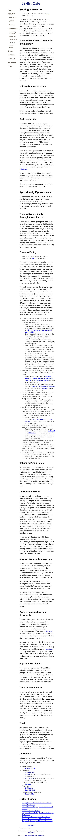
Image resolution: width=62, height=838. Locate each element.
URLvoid (49, 631)
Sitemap (34, 835)
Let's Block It (29, 778)
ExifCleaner (29, 788)
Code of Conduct (11, 21)
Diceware (44, 388)
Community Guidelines (12, 32)
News (10, 10)
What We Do (12, 17)
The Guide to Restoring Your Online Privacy (36, 817)
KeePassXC (51, 431)
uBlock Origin (29, 772)
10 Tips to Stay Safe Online (31, 811)
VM (33, 258)
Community (13, 28)
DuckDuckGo (29, 794)
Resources (12, 62)
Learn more (31, 832)
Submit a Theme (11, 46)
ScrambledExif (30, 790)
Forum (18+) (12, 36)
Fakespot (28, 784)
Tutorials (11, 58)
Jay (48, 13)
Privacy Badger (30, 768)
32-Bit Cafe (31, 3)
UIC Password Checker (41, 380)
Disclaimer (12, 25)
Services (11, 55)
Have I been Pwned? (39, 419)
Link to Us (12, 42)
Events (10, 51)
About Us (11, 14)
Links (10, 66)
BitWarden (31, 433)
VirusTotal (49, 649)
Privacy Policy (41, 835)
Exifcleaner (24, 169)
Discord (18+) (13, 39)
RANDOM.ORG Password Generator (43, 386)
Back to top (31, 825)
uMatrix (27, 774)
